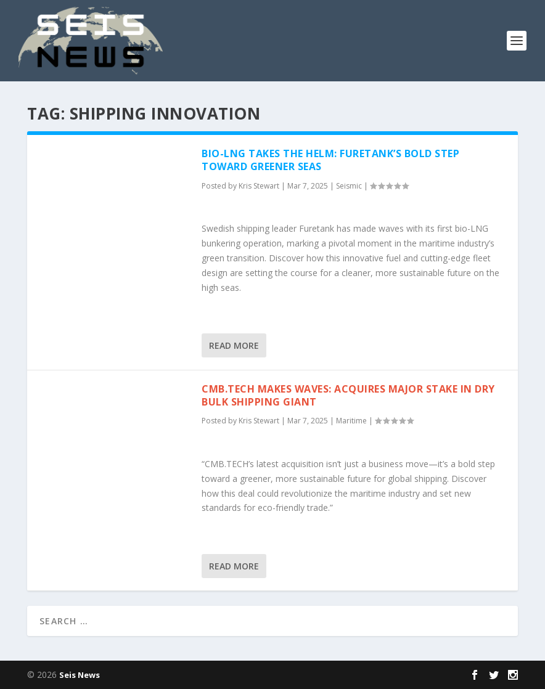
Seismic (349, 186)
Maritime (351, 420)
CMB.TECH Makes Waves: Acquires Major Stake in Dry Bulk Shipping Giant (348, 395)
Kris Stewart (259, 186)
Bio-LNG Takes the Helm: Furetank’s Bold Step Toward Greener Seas (330, 160)
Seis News (79, 674)
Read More (234, 345)
